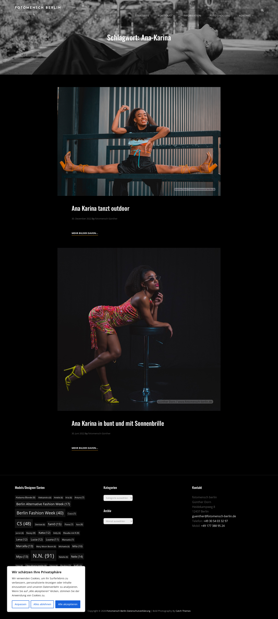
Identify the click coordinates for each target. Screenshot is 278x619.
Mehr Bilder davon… (85, 233)
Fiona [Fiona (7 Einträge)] (69, 524)
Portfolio (170, 10)
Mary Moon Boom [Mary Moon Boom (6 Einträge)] (46, 546)
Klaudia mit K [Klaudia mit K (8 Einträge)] (71, 532)
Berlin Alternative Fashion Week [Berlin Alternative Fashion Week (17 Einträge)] (43, 504)
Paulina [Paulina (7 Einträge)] (65, 565)
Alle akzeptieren (67, 604)
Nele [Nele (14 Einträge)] (77, 556)
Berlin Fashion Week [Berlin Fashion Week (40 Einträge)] (40, 513)
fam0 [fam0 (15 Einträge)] (54, 524)
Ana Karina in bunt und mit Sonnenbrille (121, 422)
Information (194, 10)
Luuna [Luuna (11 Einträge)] (52, 539)
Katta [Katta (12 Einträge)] (44, 532)
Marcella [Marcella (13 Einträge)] (24, 546)
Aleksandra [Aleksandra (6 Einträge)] (44, 497)
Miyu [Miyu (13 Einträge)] (22, 556)
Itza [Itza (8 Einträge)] (79, 524)
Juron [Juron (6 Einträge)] (20, 533)
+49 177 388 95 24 (213, 526)
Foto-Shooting (221, 10)
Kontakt (247, 10)
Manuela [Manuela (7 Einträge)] (68, 539)
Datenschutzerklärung (138, 610)
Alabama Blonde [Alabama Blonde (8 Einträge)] (25, 497)
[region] (46, 589)
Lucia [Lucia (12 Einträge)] (37, 539)
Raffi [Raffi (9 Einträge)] (78, 565)
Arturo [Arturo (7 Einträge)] (79, 497)
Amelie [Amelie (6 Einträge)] (58, 497)
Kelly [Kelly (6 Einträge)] (56, 533)
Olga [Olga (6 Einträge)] (19, 566)
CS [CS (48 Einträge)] (24, 523)
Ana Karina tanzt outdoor (102, 208)
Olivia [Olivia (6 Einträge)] (54, 566)
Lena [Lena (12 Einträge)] (21, 539)
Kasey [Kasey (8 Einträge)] (30, 532)
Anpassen (20, 604)
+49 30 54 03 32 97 (216, 521)
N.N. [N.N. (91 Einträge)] (43, 555)
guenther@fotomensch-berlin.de (214, 516)
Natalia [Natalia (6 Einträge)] (63, 557)
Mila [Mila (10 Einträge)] (77, 546)
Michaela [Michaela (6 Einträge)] (64, 546)
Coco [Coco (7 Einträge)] (72, 513)
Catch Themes (183, 610)
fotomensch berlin (38, 8)
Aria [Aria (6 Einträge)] (68, 497)
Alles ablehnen (42, 604)
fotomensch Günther (106, 218)
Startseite (146, 10)
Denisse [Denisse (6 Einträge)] (40, 524)
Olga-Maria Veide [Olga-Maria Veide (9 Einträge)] (36, 565)
